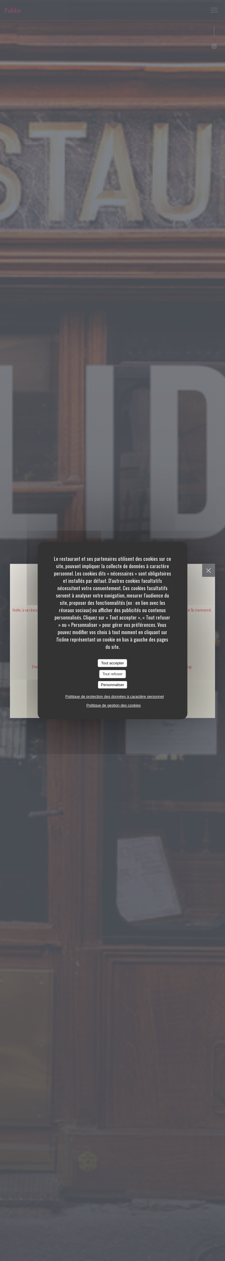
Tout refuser (113, 674)
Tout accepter (112, 663)
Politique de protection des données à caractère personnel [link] (114, 696)
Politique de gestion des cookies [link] (113, 705)
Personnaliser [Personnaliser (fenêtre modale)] (112, 685)
